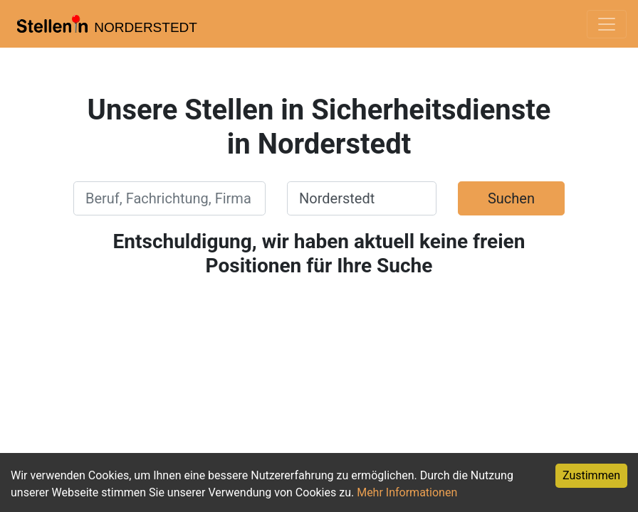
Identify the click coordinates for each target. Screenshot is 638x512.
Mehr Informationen (407, 492)
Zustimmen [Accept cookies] (591, 475)
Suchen (511, 198)
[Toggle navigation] (607, 24)
